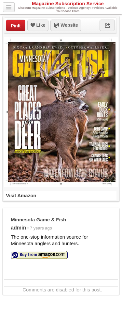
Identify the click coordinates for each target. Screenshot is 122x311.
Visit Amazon (21, 195)
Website (66, 25)
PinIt (15, 25)
